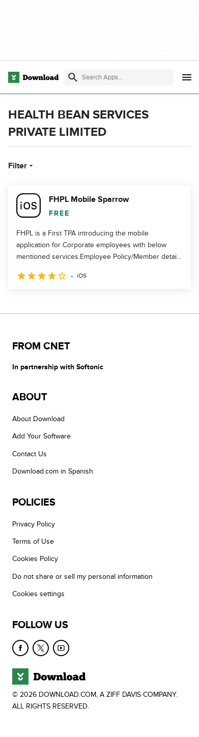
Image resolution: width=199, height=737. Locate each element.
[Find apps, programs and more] (119, 77)
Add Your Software (41, 436)
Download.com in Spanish (52, 471)
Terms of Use (33, 541)
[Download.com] (33, 77)
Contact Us (29, 454)
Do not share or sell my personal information (82, 576)
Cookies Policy (35, 558)
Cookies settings (38, 593)
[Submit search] (73, 77)
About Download (38, 419)
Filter (21, 166)
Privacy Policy (33, 524)
